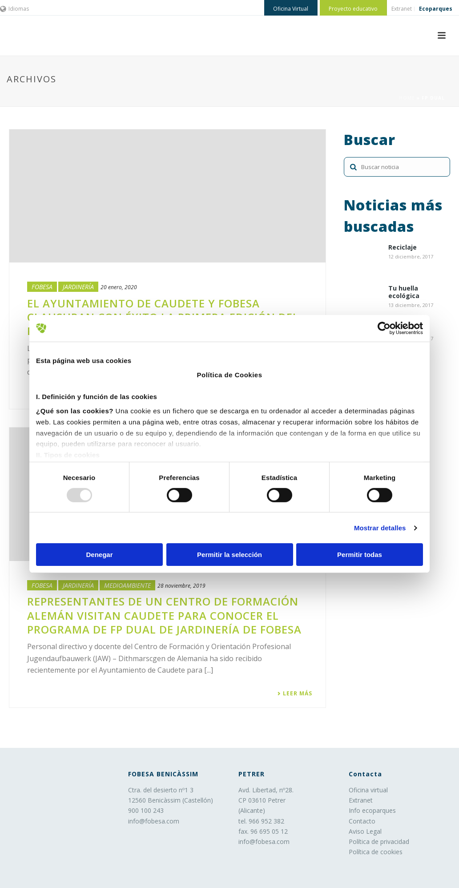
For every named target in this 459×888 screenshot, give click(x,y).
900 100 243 (146, 810)
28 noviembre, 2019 (181, 585)
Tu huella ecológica (403, 292)
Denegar (99, 554)
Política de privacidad (379, 841)
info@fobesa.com (153, 821)
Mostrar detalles (380, 528)
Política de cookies (376, 852)
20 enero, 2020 (119, 287)
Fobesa (42, 287)
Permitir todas (359, 554)
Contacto (362, 821)
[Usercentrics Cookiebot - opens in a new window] (384, 328)
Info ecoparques (372, 810)
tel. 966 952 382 (261, 821)
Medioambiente (127, 585)
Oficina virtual (368, 790)
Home (407, 98)
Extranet (361, 800)
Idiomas (14, 8)
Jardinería (78, 287)
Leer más (294, 693)
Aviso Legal (365, 831)
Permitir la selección (229, 554)
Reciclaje (402, 247)
